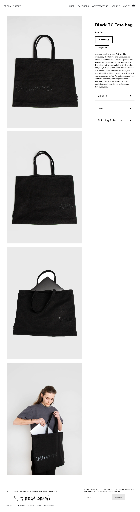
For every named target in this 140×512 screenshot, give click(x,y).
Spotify (31, 505)
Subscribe (118, 497)
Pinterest (21, 505)
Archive (116, 6)
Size (100, 108)
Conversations (100, 6)
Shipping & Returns (110, 120)
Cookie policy (49, 505)
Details (102, 96)
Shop (71, 6)
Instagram (10, 505)
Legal (39, 505)
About (126, 6)
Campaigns (83, 6)
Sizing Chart (102, 48)
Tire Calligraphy (12, 6)
